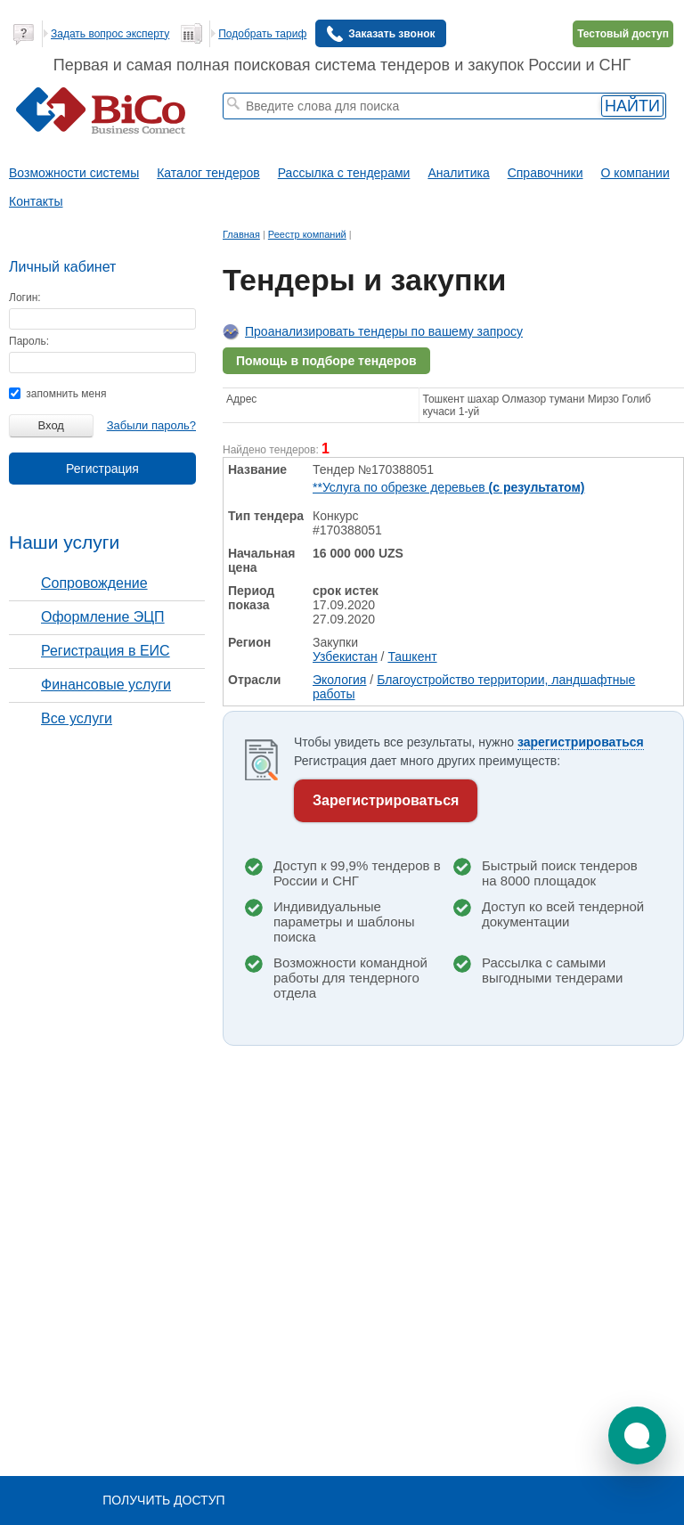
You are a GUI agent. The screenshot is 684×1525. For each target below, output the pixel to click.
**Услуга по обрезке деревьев (448, 487)
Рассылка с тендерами (344, 173)
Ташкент (411, 656)
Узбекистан (345, 656)
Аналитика (458, 173)
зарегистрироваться (580, 742)
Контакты (35, 201)
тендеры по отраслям (276, 139)
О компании (635, 173)
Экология (339, 680)
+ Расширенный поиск (535, 127)
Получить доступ (163, 1500)
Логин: (25, 297)
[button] (637, 1435)
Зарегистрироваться (386, 800)
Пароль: (29, 341)
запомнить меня (57, 393)
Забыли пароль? (151, 425)
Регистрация (102, 468)
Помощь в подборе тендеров (326, 361)
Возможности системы (74, 173)
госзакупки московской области (356, 127)
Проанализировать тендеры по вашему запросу (384, 331)
